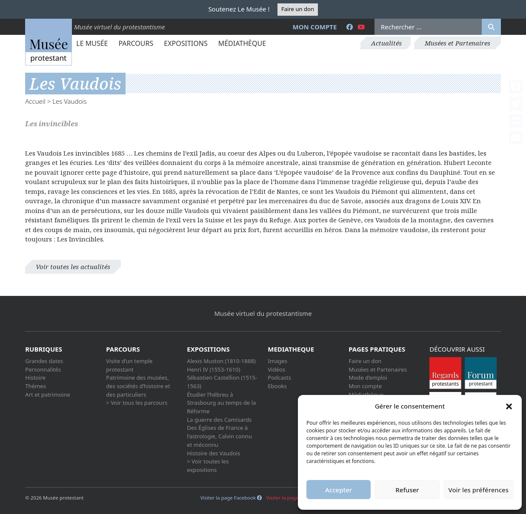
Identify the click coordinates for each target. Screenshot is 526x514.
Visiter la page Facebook (231, 497)
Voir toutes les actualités (73, 266)
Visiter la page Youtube (296, 497)
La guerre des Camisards (219, 419)
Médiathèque (242, 43)
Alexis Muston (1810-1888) (221, 361)
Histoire (35, 377)
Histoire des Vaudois (213, 453)
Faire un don (297, 9)
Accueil (35, 101)
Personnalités (43, 369)
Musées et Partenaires (457, 43)
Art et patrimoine (47, 394)
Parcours (135, 43)
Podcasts (279, 377)
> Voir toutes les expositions (208, 465)
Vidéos (276, 369)
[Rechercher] (491, 27)
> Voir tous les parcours (136, 402)
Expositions (185, 43)
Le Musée (92, 43)
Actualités (386, 43)
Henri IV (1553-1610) (213, 369)
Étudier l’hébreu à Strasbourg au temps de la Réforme (221, 403)
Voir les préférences (479, 490)
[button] (509, 406)
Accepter (338, 490)
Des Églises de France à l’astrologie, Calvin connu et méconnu (219, 436)
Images (277, 361)
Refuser (407, 490)
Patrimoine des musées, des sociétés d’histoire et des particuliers (138, 386)
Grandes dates (44, 361)
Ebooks (277, 386)
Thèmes (35, 386)
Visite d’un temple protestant (129, 365)
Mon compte (315, 27)
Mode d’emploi (368, 377)
